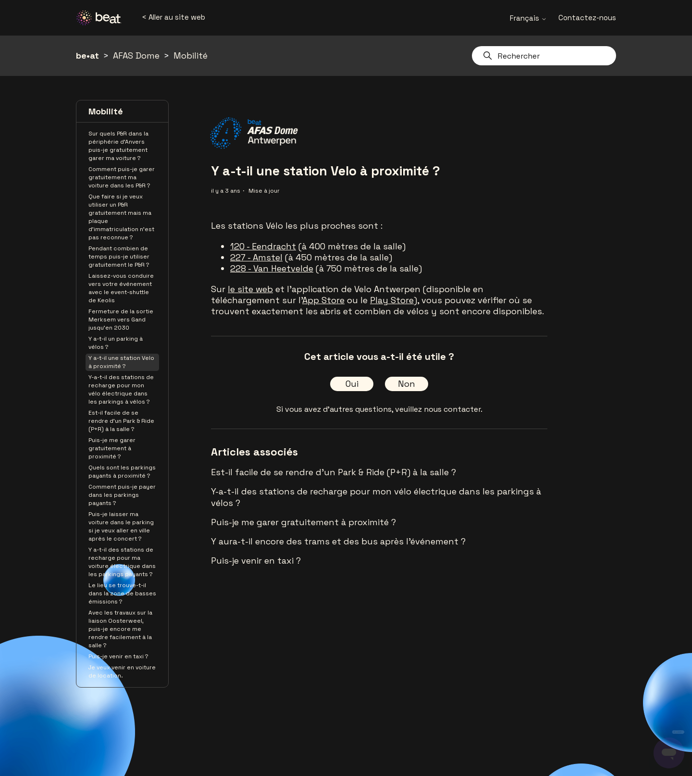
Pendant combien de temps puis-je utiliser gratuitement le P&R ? (118, 257)
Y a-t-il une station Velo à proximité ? (121, 362)
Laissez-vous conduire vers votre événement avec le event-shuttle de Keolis (121, 288)
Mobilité (190, 55)
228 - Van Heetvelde (271, 268)
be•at (87, 55)
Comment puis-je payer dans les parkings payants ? (122, 495)
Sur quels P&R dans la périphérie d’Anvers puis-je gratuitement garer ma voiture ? (118, 146)
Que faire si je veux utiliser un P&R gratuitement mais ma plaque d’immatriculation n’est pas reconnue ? (121, 217)
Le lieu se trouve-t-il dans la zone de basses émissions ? (122, 593)
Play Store (392, 300)
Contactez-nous (587, 17)
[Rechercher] (544, 55)
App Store (323, 300)
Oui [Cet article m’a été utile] (352, 383)
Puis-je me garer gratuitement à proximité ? (112, 448)
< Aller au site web (173, 17)
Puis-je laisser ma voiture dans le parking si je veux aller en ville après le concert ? (121, 526)
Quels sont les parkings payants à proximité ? (122, 472)
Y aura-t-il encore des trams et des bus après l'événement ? (338, 541)
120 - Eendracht (263, 246)
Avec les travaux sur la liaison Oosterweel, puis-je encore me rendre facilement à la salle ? (120, 629)
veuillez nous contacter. (438, 409)
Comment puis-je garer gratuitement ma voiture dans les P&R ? (121, 177)
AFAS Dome (136, 55)
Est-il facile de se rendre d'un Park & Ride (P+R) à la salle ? (121, 421)
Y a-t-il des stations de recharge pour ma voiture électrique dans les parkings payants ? (122, 562)
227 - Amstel (256, 257)
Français (528, 18)
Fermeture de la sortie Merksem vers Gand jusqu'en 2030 (120, 320)
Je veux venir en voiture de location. (122, 671)
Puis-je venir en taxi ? (118, 656)
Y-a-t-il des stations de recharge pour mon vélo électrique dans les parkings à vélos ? (121, 389)
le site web (250, 289)
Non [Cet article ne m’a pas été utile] (406, 383)
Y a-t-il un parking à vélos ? (115, 343)
